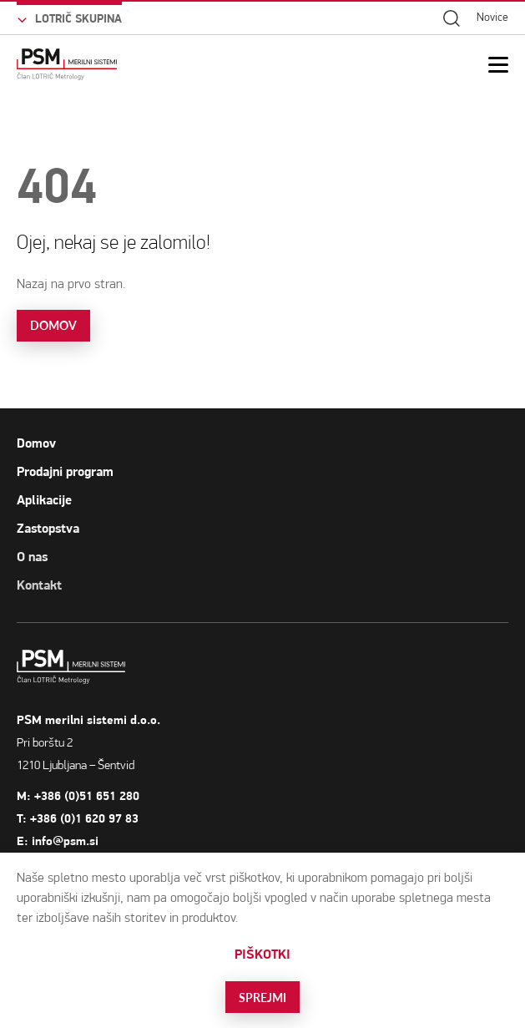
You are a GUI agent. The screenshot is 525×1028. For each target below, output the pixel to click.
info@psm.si (94, 841)
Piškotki (262, 954)
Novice (492, 17)
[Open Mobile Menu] (498, 65)
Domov (36, 443)
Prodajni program (65, 471)
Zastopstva (48, 528)
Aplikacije (44, 500)
